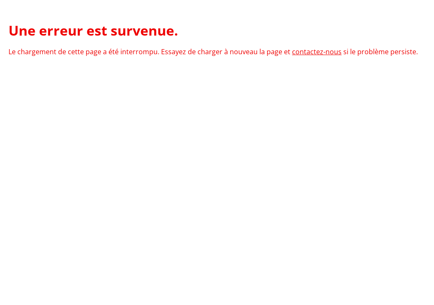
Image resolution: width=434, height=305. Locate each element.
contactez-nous (317, 51)
